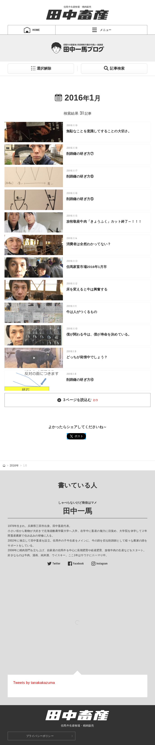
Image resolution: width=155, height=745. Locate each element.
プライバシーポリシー (40, 736)
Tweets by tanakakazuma (34, 683)
